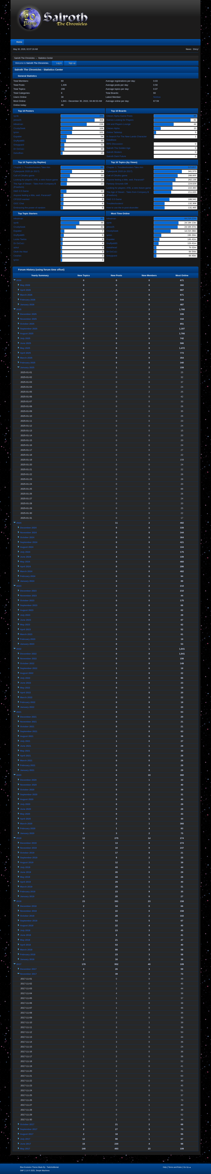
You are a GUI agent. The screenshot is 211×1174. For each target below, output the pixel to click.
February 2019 (27, 891)
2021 (18, 712)
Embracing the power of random (29, 207)
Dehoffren (18, 153)
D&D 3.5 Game (21, 191)
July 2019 (25, 867)
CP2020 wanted (21, 199)
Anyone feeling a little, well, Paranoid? (32, 195)
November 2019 (28, 848)
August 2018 (26, 925)
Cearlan (17, 255)
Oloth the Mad (21, 251)
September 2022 (28, 668)
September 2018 (28, 920)
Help (165, 1167)
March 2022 (26, 697)
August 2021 (26, 736)
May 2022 (25, 687)
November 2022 (28, 658)
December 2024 (28, 527)
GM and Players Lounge (119, 124)
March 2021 (26, 760)
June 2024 (25, 557)
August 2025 (26, 333)
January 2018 (27, 959)
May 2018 (25, 940)
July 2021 (25, 741)
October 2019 (27, 852)
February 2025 (27, 362)
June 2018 (25, 935)
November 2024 (28, 532)
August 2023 (26, 610)
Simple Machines (43, 1170)
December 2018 (28, 906)
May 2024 (25, 561)
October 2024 (27, 537)
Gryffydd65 (19, 140)
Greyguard (19, 144)
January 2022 (27, 707)
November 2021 (28, 721)
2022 (18, 649)
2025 (18, 309)
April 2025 (25, 353)
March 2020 (26, 823)
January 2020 (27, 833)
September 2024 (28, 542)
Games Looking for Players (120, 120)
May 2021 (25, 751)
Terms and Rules (175, 1167)
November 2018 (28, 911)
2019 (18, 838)
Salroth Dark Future (116, 156)
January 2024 (27, 581)
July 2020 (25, 804)
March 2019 (26, 886)
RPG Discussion (115, 144)
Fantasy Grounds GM (117, 183)
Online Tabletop (114, 132)
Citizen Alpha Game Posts (119, 116)
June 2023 (25, 620)
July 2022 (25, 678)
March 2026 (26, 295)
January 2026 (27, 304)
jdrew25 (17, 120)
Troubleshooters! (115, 203)
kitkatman (18, 124)
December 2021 (28, 717)
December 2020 (28, 780)
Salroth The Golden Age (118, 148)
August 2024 (26, 547)
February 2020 (27, 828)
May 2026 (25, 285)
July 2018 (25, 930)
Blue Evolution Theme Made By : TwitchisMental (39, 1167)
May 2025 (25, 348)
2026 (18, 280)
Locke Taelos (20, 239)
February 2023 (27, 639)
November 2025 (28, 319)
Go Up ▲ (187, 1167)
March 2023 (26, 634)
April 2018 (25, 945)
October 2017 (27, 1124)
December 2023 (28, 591)
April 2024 (25, 566)
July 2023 (25, 615)
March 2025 (26, 358)
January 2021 (27, 770)
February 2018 (27, 954)
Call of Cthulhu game (24, 175)
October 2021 (27, 726)
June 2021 (25, 746)
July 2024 (25, 552)
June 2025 (25, 343)
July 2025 (25, 338)
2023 (18, 586)
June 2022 (25, 683)
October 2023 (27, 600)
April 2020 (25, 818)
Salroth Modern (114, 152)
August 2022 (26, 673)
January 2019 (27, 896)
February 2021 (27, 765)
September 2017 (28, 1129)
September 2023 (28, 605)
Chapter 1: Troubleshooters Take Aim (32, 167)
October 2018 (27, 916)
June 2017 (25, 1144)
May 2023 (25, 624)
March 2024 (26, 571)
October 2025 (27, 324)
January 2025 (27, 367)
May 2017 (25, 1148)
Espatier (18, 136)
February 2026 (27, 299)
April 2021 (25, 755)
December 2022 (28, 653)
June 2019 (25, 872)
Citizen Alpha (113, 128)
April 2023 (25, 629)
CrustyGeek (19, 128)
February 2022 (27, 702)
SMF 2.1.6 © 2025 (27, 1170)
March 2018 (26, 949)
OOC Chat (19, 203)
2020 (18, 775)
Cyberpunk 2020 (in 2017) (26, 171)
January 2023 (27, 644)
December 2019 (28, 843)
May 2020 (25, 814)
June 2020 (25, 809)
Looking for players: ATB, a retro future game (36, 179)
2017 (18, 964)
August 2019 (26, 862)
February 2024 (27, 576)
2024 (18, 523)
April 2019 (25, 882)
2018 (18, 901)
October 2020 (27, 789)
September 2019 (28, 857)
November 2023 (28, 595)
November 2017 (28, 974)
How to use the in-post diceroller (122, 207)
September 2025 (28, 328)
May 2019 (25, 877)
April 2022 (25, 692)
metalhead (112, 247)
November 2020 (28, 785)
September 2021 (28, 731)
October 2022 (27, 663)
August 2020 (26, 799)
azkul (16, 247)
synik (16, 116)
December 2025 (28, 314)
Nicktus (157, 97)
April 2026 (25, 290)
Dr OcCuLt (19, 149)
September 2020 (28, 794)
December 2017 (28, 969)
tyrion (16, 132)
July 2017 (25, 1139)
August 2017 (26, 1134)
